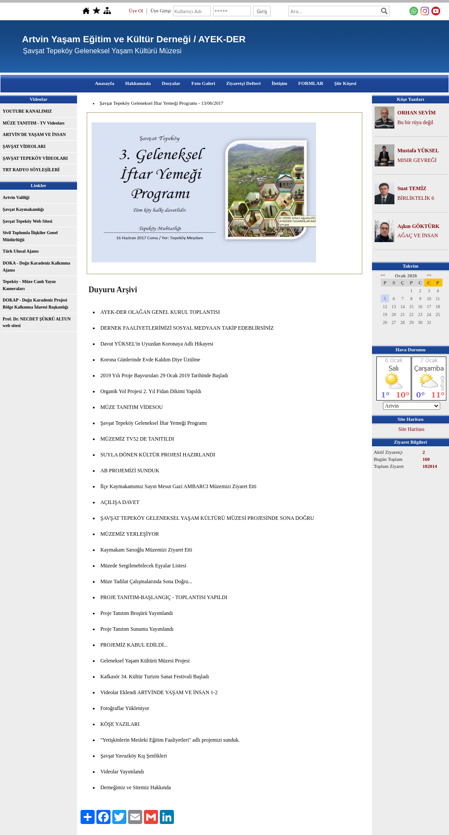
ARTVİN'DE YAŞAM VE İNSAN (34, 134)
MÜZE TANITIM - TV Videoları (33, 123)
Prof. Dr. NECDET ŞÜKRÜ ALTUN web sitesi (36, 322)
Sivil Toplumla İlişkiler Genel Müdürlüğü (30, 236)
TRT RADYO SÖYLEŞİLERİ (31, 169)
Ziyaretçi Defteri (243, 83)
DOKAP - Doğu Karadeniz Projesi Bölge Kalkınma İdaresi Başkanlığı (35, 303)
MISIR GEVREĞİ (417, 160)
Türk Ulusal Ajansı (21, 251)
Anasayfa (104, 83)
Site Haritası (411, 429)
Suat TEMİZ (412, 188)
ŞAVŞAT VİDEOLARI (24, 146)
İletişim (279, 83)
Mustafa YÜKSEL (418, 150)
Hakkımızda (138, 83)
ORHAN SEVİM (416, 113)
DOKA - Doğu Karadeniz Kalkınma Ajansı (36, 266)
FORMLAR (311, 83)
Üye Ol (136, 10)
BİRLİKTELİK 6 (415, 198)
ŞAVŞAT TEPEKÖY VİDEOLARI (35, 158)
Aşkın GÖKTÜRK (418, 226)
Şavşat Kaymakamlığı (23, 209)
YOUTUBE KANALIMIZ (27, 111)
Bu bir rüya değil (415, 122)
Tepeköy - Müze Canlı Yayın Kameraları (29, 285)
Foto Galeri (203, 83)
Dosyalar (171, 83)
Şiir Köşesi (345, 83)
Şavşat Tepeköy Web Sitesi (27, 221)
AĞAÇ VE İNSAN (417, 235)
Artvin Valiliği (16, 197)
